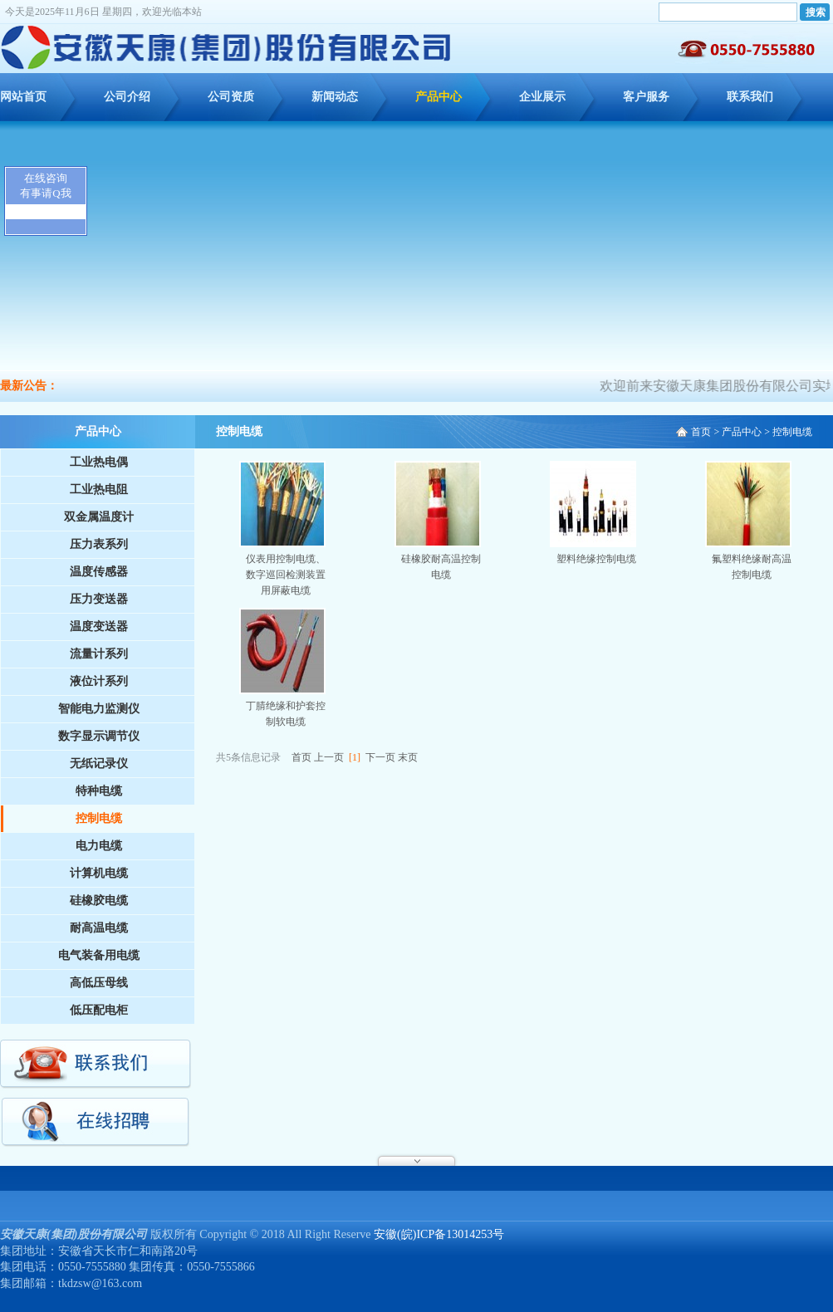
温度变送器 (99, 626)
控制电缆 (99, 818)
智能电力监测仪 (99, 709)
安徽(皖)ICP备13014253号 (439, 1234)
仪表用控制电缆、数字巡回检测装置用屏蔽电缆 (286, 574)
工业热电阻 (99, 489)
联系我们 (750, 97)
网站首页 (23, 97)
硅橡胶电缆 (99, 900)
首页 (701, 432)
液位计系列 (99, 681)
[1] (354, 757)
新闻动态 (334, 97)
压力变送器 (99, 599)
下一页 (380, 757)
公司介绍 (127, 97)
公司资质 (231, 97)
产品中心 (438, 97)
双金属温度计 (99, 517)
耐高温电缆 (99, 928)
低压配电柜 (99, 1010)
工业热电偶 (99, 462)
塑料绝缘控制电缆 (596, 559)
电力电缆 (99, 846)
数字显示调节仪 (99, 736)
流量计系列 (99, 654)
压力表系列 (99, 544)
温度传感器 (99, 571)
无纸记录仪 (99, 763)
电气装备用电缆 (99, 955)
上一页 (329, 757)
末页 (408, 757)
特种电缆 (99, 791)
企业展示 (542, 97)
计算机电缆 (99, 873)
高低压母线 (99, 983)
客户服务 (646, 97)
